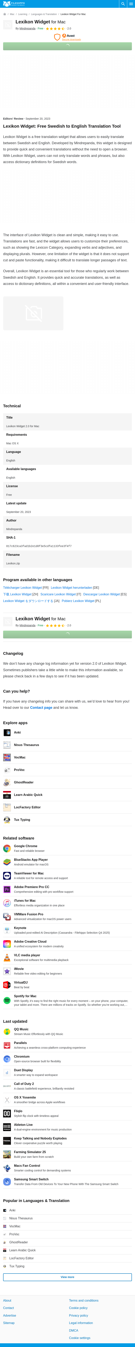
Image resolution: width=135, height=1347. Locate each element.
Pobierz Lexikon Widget (78, 601)
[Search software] (123, 4)
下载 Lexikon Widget (17, 594)
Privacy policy (78, 1315)
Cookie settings (79, 1338)
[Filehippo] (14, 4)
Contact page (41, 708)
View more (67, 1277)
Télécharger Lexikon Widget (22, 587)
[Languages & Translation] (44, 14)
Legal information (81, 1323)
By (25, 28)
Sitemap (9, 1323)
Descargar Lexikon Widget (101, 594)
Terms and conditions (83, 1300)
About (7, 1300)
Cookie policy (78, 1308)
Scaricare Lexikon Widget (58, 594)
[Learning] (22, 14)
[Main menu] (131, 4)
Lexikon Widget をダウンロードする (28, 601)
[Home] (4, 14)
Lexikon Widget (41, 21)
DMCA (73, 1330)
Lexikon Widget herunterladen (71, 587)
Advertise (9, 1315)
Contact (8, 1308)
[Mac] (12, 14)
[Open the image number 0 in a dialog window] (33, 313)
